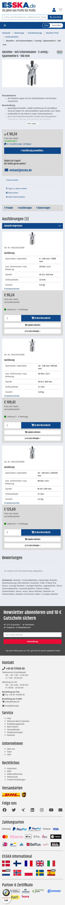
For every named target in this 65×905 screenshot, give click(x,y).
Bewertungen (43, 208)
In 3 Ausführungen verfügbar (17, 144)
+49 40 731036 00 (13, 668)
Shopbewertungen (15, 732)
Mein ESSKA (12, 727)
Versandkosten (13, 729)
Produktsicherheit (11, 289)
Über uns (11, 749)
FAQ (9, 718)
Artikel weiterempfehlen (15, 197)
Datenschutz (12, 777)
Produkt (8, 208)
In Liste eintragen (32, 331)
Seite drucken (12, 193)
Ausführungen (25, 208)
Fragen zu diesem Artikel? (16, 189)
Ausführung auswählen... (32, 151)
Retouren (11, 735)
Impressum (12, 768)
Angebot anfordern (32, 325)
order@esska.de (10, 702)
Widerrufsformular (14, 774)
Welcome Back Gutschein (18, 721)
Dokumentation (12, 180)
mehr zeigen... (32, 124)
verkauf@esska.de (18, 170)
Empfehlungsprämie (15, 724)
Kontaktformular (10, 706)
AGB (9, 771)
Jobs (9, 754)
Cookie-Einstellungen (16, 779)
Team (9, 752)
